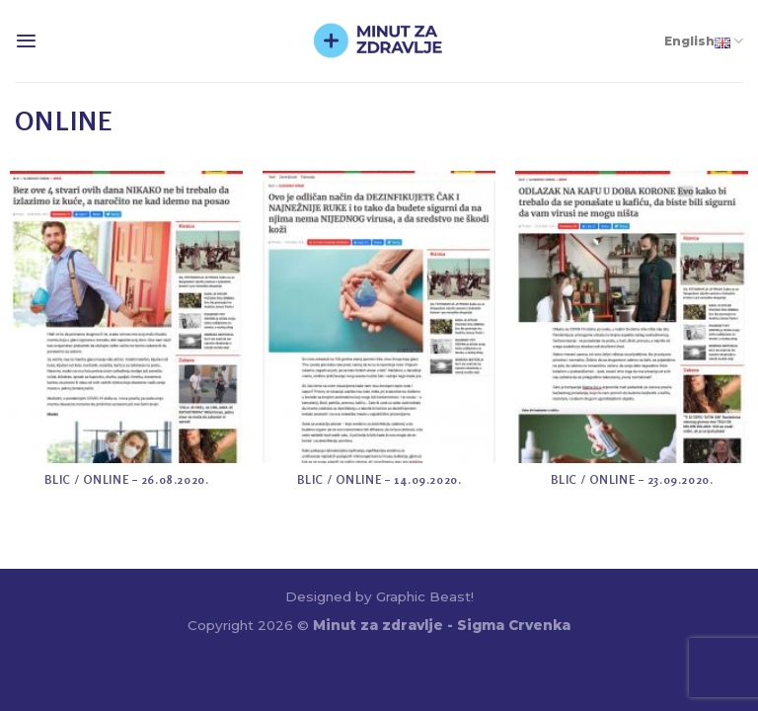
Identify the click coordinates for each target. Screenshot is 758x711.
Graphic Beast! (425, 596)
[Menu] (26, 41)
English (703, 41)
